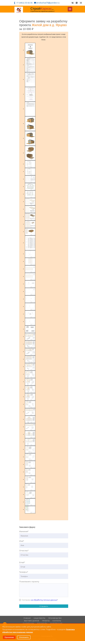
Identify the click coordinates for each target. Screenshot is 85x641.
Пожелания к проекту (29, 582)
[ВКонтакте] (72, 3)
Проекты (45, 621)
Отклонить (24, 637)
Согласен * (40, 600)
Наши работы (39, 618)
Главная (27, 618)
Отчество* (24, 551)
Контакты (57, 621)
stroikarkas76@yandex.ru (47, 3)
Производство (55, 618)
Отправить (43, 606)
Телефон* (23, 572)
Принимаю (9, 637)
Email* (22, 562)
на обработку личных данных (44, 600)
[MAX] (76, 3)
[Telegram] (80, 3)
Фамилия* (23, 531)
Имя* (21, 541)
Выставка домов (31, 621)
